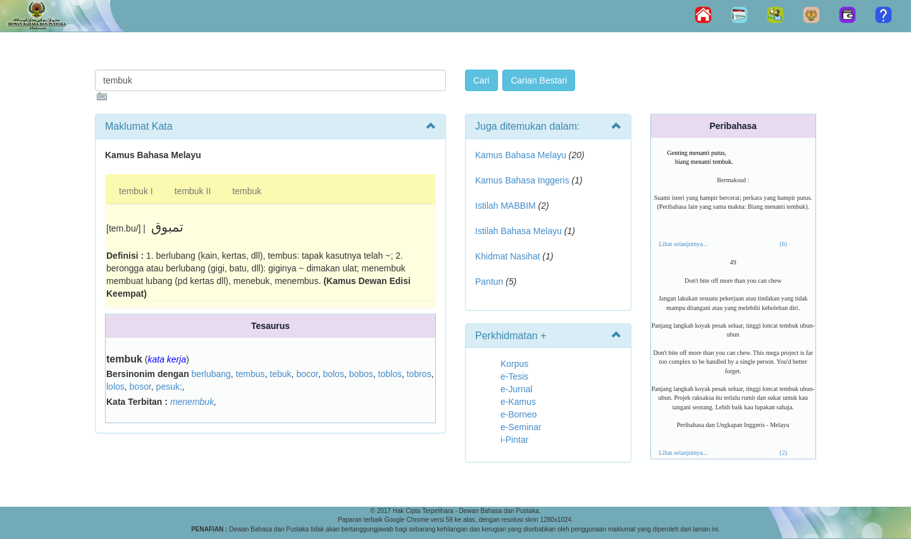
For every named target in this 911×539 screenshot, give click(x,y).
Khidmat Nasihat (507, 256)
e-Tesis (514, 376)
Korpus (514, 364)
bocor (307, 374)
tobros (419, 374)
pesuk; (169, 386)
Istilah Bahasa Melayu (518, 231)
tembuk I (136, 191)
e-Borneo (518, 414)
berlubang (211, 374)
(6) (783, 243)
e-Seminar (521, 427)
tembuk (246, 191)
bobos (361, 374)
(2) (783, 452)
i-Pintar (514, 440)
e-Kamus (518, 402)
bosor (140, 386)
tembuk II (193, 191)
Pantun (489, 281)
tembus (250, 374)
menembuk (192, 402)
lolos (115, 386)
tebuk (280, 374)
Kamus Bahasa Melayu (522, 155)
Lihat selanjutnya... (683, 243)
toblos (390, 374)
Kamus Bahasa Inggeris (522, 180)
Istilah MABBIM (505, 206)
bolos (333, 374)
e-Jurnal (516, 389)
